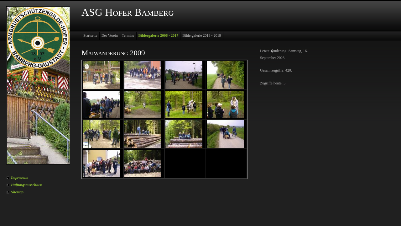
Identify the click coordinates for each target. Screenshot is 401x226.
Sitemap (17, 192)
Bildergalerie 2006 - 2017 (158, 35)
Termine (128, 35)
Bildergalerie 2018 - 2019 (201, 35)
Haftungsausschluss (26, 185)
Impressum (19, 177)
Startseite (90, 35)
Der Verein (110, 35)
